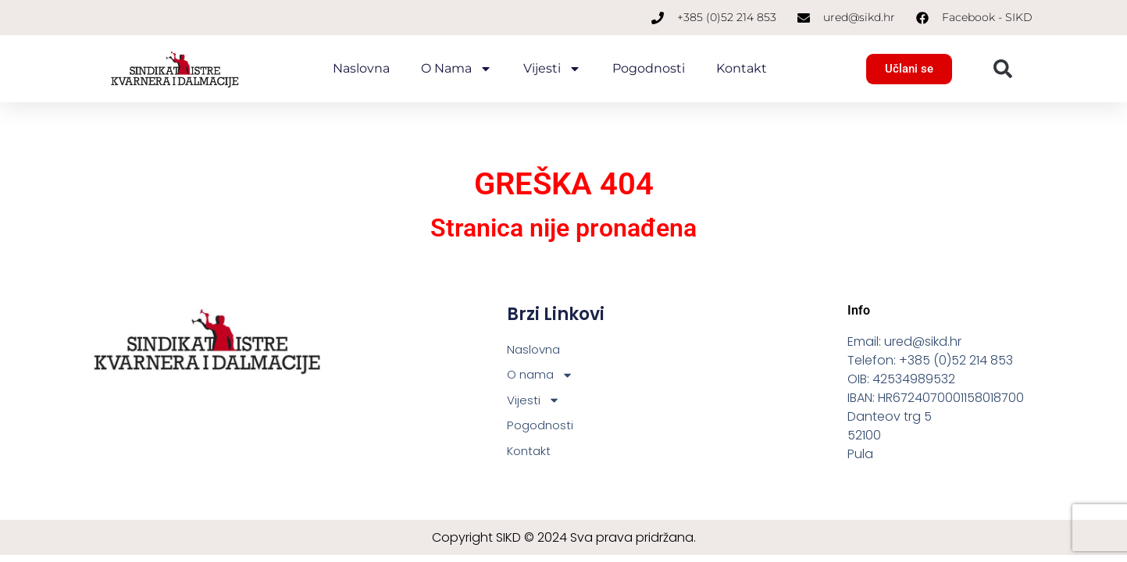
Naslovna (361, 68)
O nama (456, 69)
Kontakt (741, 68)
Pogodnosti (648, 68)
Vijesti (552, 69)
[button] (1002, 68)
